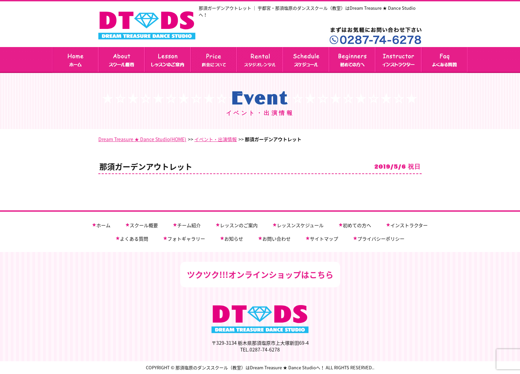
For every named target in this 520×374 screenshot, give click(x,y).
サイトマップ (324, 238)
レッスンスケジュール (300, 225)
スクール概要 (144, 225)
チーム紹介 (189, 225)
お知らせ (233, 238)
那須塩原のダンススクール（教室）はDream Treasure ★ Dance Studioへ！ (250, 367)
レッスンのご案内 (239, 225)
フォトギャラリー (186, 238)
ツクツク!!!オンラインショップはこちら (260, 274)
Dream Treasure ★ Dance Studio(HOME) (142, 139)
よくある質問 (134, 238)
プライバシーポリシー (380, 238)
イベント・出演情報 (215, 139)
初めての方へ (357, 225)
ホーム (103, 225)
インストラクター (409, 225)
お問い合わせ (276, 238)
